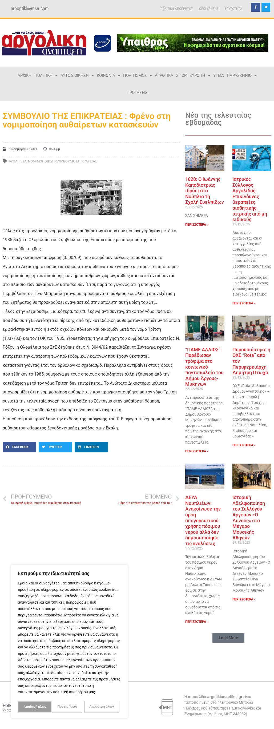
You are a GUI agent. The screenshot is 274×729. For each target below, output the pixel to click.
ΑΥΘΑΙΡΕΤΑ (17, 161)
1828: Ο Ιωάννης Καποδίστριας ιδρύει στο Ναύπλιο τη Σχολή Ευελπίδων (204, 190)
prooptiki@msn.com (30, 8)
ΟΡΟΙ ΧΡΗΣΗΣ (209, 9)
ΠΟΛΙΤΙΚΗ (46, 75)
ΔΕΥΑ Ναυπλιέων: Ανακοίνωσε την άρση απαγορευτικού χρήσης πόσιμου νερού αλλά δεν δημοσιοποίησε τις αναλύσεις (203, 520)
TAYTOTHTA (233, 9)
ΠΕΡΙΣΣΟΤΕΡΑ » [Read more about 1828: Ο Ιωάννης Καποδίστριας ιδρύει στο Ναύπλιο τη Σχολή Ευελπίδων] (196, 224)
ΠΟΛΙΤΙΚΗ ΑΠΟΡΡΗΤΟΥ (176, 9)
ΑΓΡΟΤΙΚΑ (164, 75)
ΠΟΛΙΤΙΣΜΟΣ (137, 75)
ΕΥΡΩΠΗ (200, 75)
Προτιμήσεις (33, 707)
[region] (69, 642)
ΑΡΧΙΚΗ (24, 75)
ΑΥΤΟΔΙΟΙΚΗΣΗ (77, 75)
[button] (19, 447)
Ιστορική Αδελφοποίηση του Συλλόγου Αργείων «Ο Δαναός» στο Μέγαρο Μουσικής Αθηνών (248, 517)
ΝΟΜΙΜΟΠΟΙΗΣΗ (41, 161)
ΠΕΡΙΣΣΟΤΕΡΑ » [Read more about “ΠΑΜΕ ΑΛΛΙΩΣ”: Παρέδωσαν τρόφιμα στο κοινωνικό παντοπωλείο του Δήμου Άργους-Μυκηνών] (196, 451)
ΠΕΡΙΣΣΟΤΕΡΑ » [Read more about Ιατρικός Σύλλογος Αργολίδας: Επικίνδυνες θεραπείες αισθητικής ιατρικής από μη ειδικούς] (244, 303)
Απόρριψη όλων (67, 707)
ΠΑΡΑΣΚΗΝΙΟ (242, 75)
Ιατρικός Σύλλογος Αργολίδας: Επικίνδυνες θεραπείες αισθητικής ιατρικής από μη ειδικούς (249, 199)
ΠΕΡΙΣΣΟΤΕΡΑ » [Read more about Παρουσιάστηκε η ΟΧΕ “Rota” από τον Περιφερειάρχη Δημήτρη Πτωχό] (244, 445)
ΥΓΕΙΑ (218, 75)
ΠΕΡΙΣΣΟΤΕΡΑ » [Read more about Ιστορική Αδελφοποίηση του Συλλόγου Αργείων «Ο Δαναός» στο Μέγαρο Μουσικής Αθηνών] (244, 599)
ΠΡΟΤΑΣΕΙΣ (137, 92)
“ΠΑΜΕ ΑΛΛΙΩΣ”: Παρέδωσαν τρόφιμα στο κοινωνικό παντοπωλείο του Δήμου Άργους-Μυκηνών (204, 367)
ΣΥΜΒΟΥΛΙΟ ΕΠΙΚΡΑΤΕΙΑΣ (76, 161)
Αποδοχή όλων (104, 707)
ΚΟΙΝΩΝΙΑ (108, 75)
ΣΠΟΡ (181, 75)
